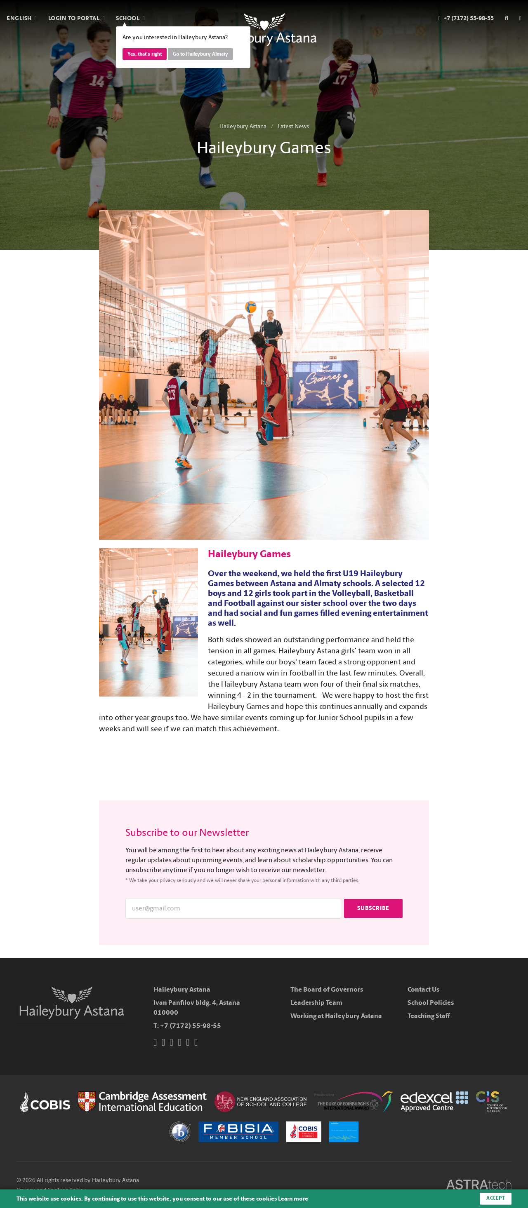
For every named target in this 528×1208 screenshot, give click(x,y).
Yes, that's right (144, 54)
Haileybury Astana (242, 126)
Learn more (293, 1198)
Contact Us (423, 989)
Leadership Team (316, 1002)
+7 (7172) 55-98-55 (190, 1026)
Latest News (293, 126)
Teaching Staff (429, 1016)
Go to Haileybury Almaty (200, 54)
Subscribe (373, 908)
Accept (495, 1198)
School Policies (431, 1002)
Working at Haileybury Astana (336, 1016)
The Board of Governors (326, 989)
